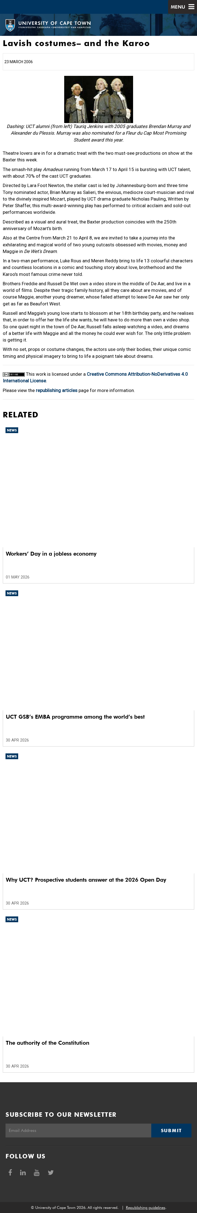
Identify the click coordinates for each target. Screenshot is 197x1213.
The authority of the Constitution (47, 1042)
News (12, 430)
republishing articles (56, 390)
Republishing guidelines (145, 1207)
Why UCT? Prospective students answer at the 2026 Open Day (86, 879)
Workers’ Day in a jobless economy (51, 553)
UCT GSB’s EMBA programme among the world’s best (75, 716)
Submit (171, 1130)
